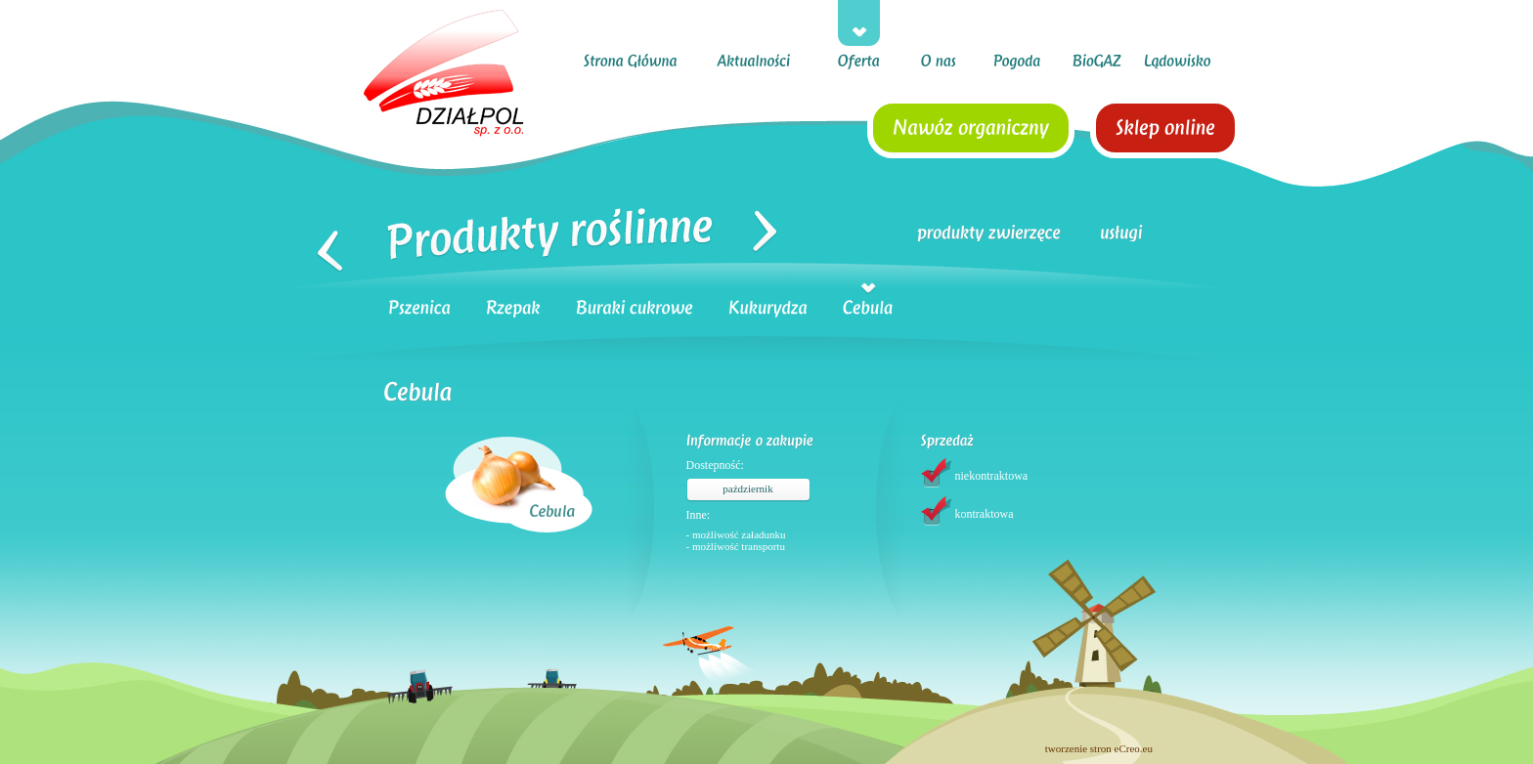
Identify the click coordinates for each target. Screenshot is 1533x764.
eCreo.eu (1134, 748)
